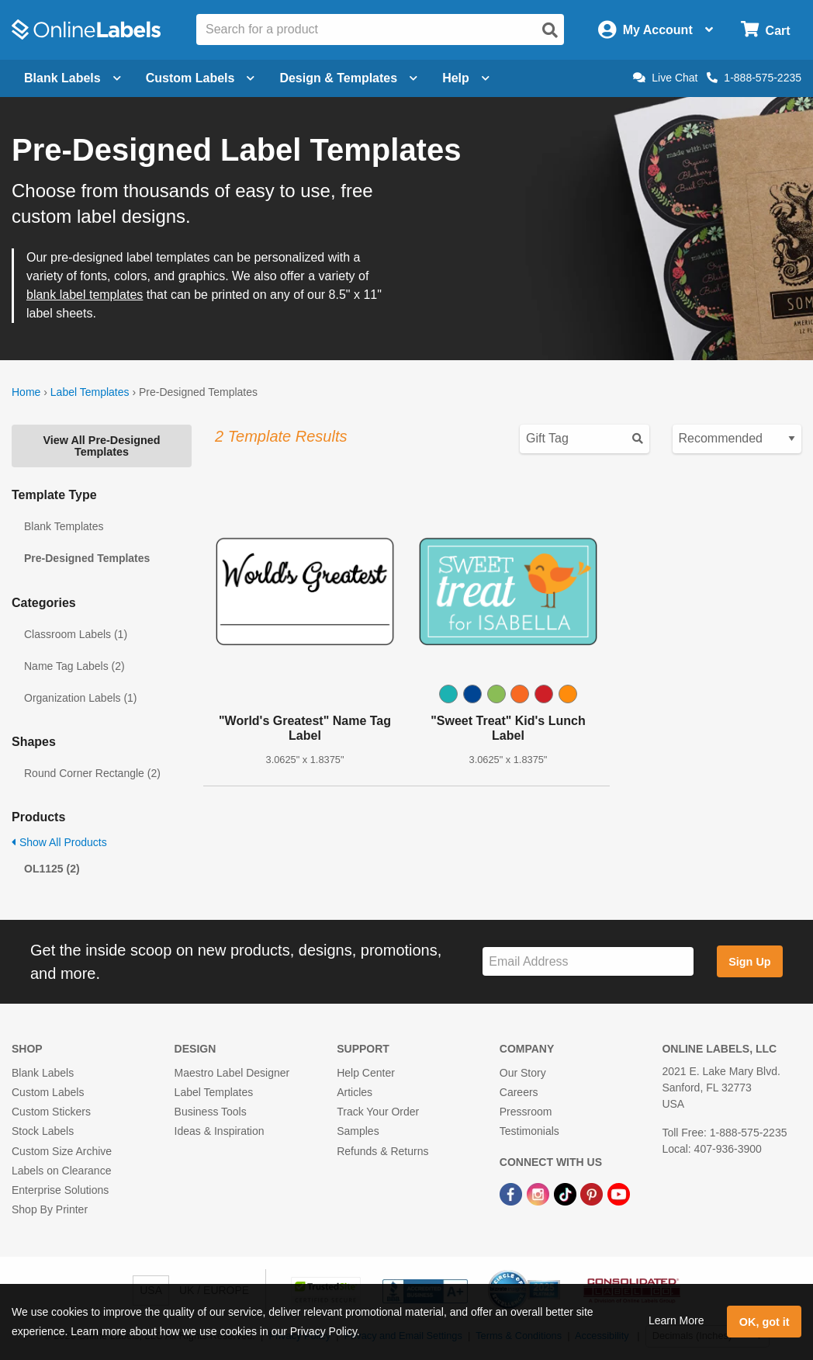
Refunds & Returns (382, 1151)
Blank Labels (43, 1073)
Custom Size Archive (62, 1151)
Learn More (676, 1320)
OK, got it (764, 1322)
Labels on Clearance (61, 1170)
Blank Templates (63, 526)
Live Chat (665, 77)
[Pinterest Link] (593, 1193)
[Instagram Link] (539, 1193)
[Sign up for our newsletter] (588, 961)
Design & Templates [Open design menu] (348, 78)
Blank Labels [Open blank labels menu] (72, 78)
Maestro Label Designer (232, 1073)
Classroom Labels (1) (75, 634)
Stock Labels (43, 1131)
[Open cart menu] (765, 29)
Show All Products (59, 842)
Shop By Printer (50, 1209)
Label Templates (90, 392)
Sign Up (749, 962)
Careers (519, 1092)
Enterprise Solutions (60, 1190)
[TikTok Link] (566, 1193)
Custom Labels (48, 1092)
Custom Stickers (51, 1111)
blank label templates (84, 294)
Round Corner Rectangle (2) (92, 773)
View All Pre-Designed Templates (101, 445)
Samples (358, 1131)
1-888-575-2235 (754, 77)
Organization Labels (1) (80, 698)
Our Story (523, 1073)
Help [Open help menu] (466, 78)
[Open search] (550, 30)
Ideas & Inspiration (220, 1131)
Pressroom (526, 1111)
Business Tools (211, 1111)
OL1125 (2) (52, 868)
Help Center (366, 1073)
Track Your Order (378, 1111)
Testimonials (529, 1131)
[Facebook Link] (512, 1193)
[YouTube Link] (618, 1193)
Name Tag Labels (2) (74, 666)
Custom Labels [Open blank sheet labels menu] (200, 78)
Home (26, 392)
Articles (354, 1092)
